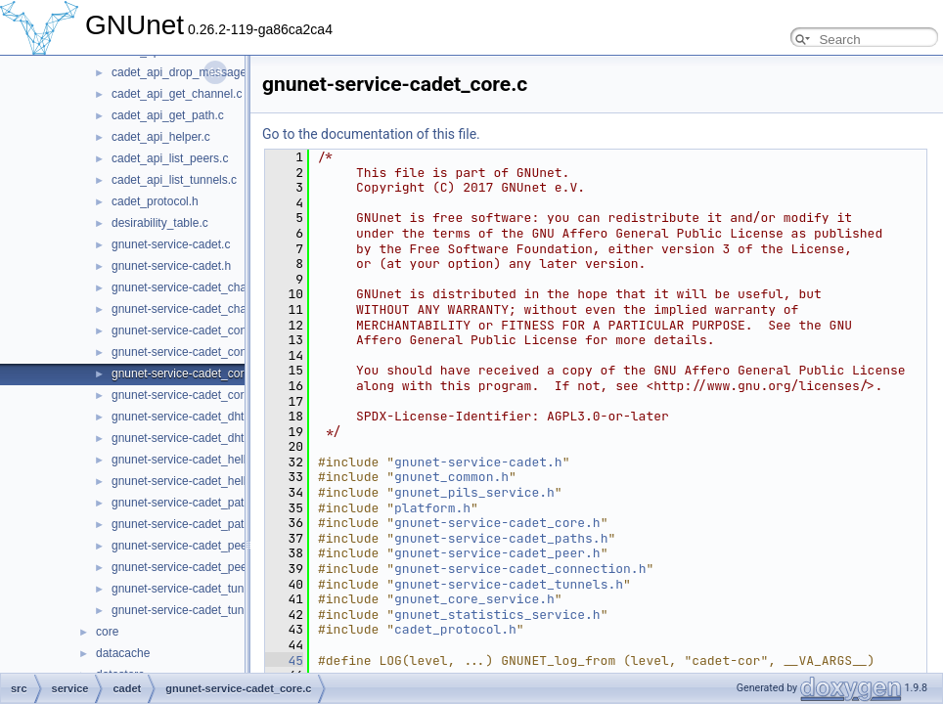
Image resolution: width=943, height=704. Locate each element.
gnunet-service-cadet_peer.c (185, 545)
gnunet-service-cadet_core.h (186, 395)
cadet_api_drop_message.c (183, 72)
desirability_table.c (160, 223)
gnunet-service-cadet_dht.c (182, 416)
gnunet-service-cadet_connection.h (203, 352)
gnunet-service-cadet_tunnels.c (193, 588)
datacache (123, 653)
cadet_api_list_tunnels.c (174, 180)
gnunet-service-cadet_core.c (185, 373)
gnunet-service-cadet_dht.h (182, 438)
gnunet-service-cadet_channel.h (195, 309)
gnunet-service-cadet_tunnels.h (193, 610)
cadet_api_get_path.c (168, 115)
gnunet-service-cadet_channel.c (195, 287)
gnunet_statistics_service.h (497, 614)
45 (284, 660)
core (107, 631)
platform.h (432, 508)
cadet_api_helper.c (161, 137)
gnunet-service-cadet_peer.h (186, 567)
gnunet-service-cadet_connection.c (202, 330)
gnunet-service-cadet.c (171, 244)
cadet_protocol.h (155, 201)
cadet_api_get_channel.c (177, 94)
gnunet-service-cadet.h (171, 266)
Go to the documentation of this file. (371, 134)
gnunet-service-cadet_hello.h (187, 481)
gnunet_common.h (451, 476)
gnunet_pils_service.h (474, 492)
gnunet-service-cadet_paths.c (188, 502)
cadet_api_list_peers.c (170, 158)
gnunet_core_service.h (474, 599)
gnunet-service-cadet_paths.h (189, 524)
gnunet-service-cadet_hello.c (186, 459)
